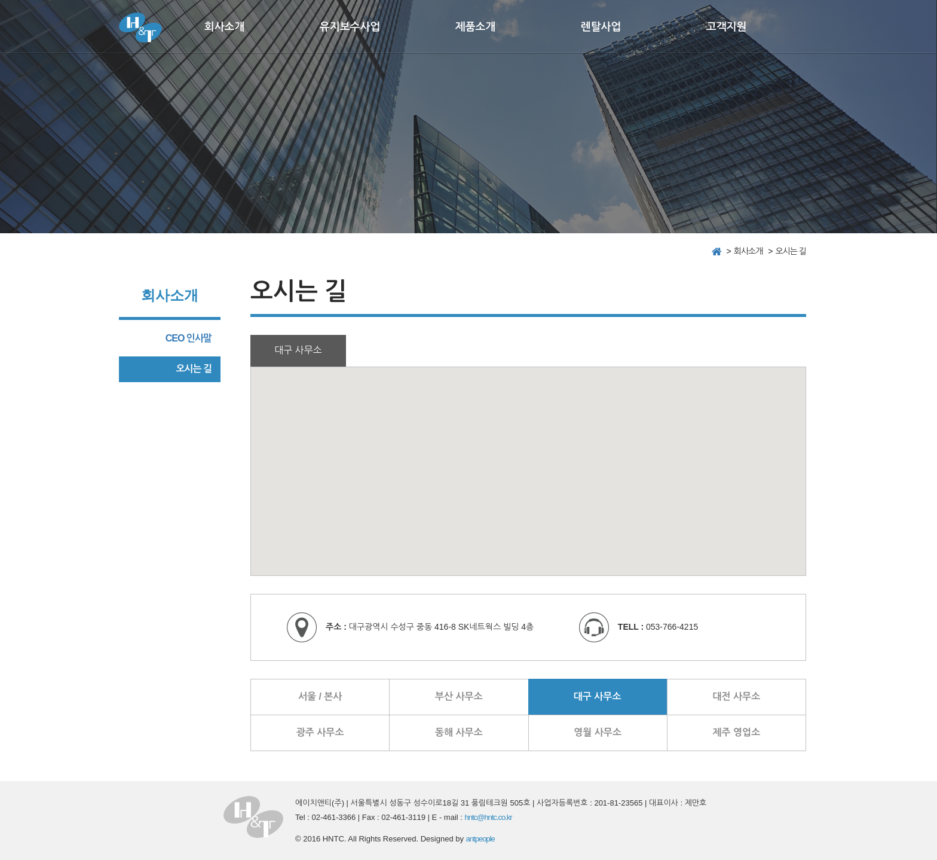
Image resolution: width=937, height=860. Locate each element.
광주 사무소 (320, 732)
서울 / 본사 (320, 696)
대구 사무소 (597, 696)
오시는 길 (194, 369)
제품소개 (475, 27)
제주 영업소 (737, 732)
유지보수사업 (350, 27)
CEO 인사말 (189, 338)
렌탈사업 (601, 27)
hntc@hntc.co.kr (488, 817)
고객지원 (726, 27)
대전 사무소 (737, 696)
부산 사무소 (459, 696)
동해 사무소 (459, 732)
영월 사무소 (597, 732)
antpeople (480, 838)
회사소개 (224, 27)
